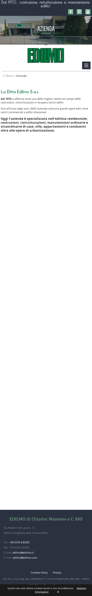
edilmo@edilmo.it (23, 552)
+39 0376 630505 (19, 542)
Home (9, 75)
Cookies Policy (39, 572)
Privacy (57, 572)
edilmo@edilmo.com (25, 557)
